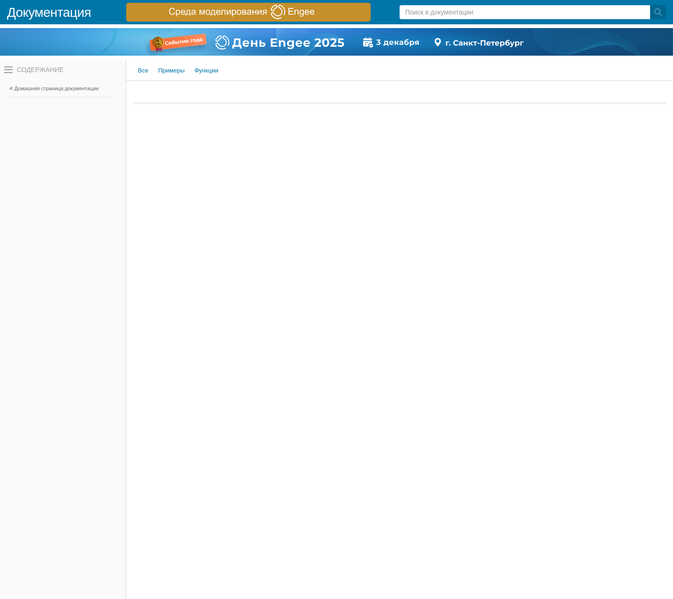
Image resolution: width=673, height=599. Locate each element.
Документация (49, 12)
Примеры (171, 70)
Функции (206, 70)
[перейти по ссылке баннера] (248, 12)
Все (143, 70)
